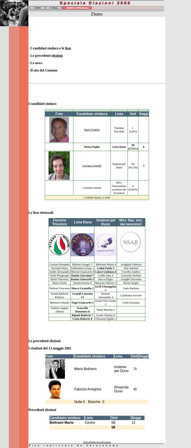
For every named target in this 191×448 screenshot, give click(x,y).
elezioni (57, 55)
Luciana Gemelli (92, 165)
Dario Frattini (92, 129)
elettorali (47, 212)
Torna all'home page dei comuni (97, 442)
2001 (68, 348)
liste (68, 48)
